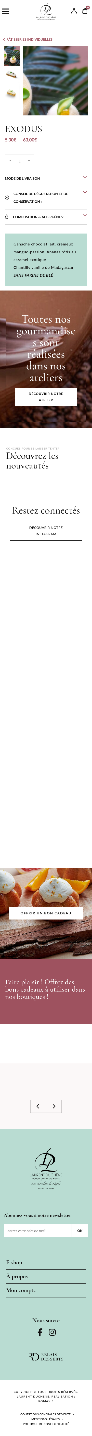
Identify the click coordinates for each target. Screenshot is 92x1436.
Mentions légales (45, 1419)
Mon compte (21, 1290)
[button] (46, 178)
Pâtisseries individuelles (29, 39)
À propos (17, 1276)
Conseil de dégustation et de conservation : (40, 198)
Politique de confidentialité (46, 1424)
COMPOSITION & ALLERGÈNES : (38, 217)
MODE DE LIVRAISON (22, 178)
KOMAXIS (46, 1401)
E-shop (14, 1262)
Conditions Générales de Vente (45, 1414)
